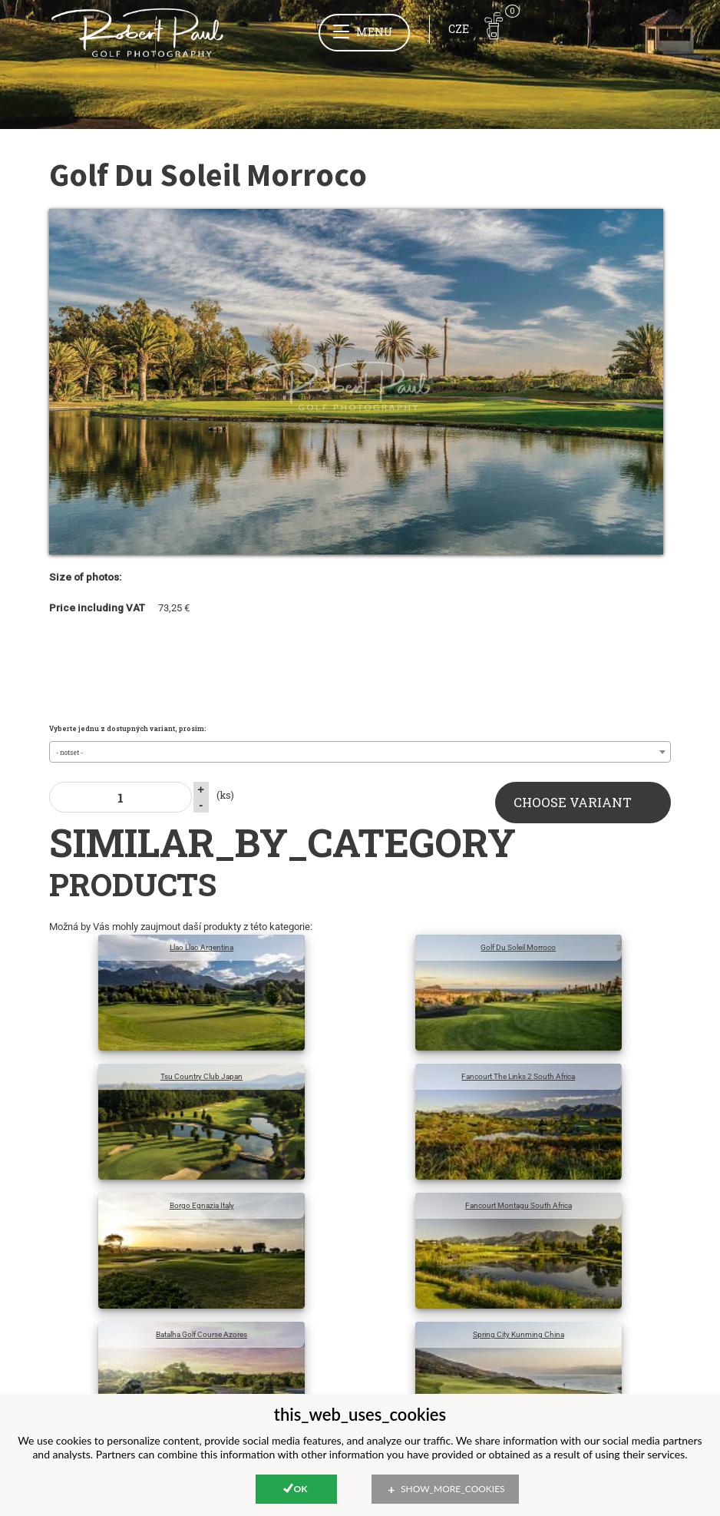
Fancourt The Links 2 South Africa (518, 1076)
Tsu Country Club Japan (201, 1076)
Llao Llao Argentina (201, 947)
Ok (301, 1488)
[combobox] (360, 752)
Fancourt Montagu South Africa (518, 1205)
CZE (458, 29)
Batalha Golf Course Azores (201, 1334)
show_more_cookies (453, 1488)
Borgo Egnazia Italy (202, 1205)
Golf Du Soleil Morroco (518, 947)
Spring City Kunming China (518, 1334)
